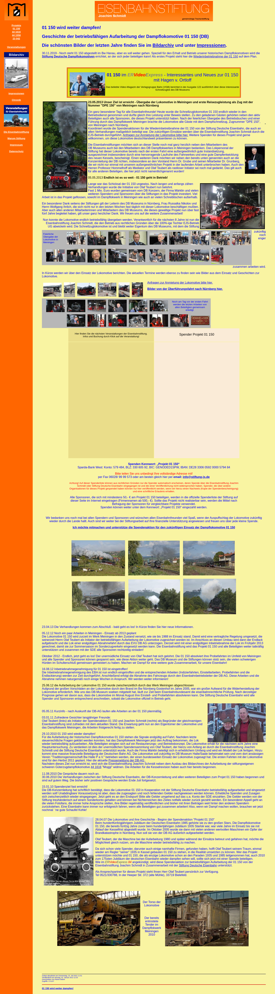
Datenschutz (16, 151)
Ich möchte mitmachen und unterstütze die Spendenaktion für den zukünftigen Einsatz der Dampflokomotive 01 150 (154, 527)
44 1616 (16, 32)
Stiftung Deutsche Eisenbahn (198, 865)
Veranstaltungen (16, 47)
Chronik (16, 100)
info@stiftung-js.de (196, 477)
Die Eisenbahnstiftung (16, 132)
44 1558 (16, 35)
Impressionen (16, 93)
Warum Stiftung (16, 138)
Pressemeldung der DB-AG (126, 760)
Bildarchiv (163, 45)
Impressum (16, 144)
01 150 (16, 28)
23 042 (16, 38)
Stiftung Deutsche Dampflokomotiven (68, 56)
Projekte (16, 25)
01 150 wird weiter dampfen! (58, 988)
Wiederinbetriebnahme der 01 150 (215, 56)
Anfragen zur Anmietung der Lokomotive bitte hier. (155, 135)
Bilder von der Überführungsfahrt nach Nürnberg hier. (185, 288)
